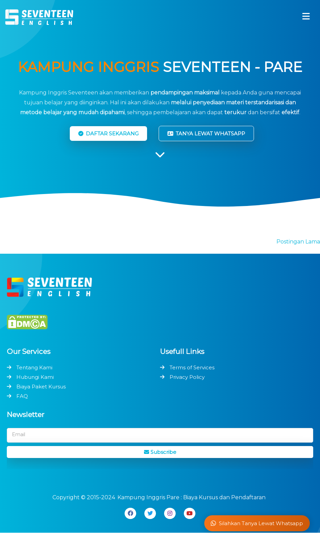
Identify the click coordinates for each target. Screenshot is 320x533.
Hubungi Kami (35, 377)
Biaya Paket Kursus (41, 386)
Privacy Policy (187, 377)
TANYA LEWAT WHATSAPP (206, 133)
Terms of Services (192, 367)
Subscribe (160, 452)
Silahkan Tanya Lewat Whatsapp (257, 523)
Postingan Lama (298, 241)
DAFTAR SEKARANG (108, 133)
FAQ (22, 396)
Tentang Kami (34, 367)
